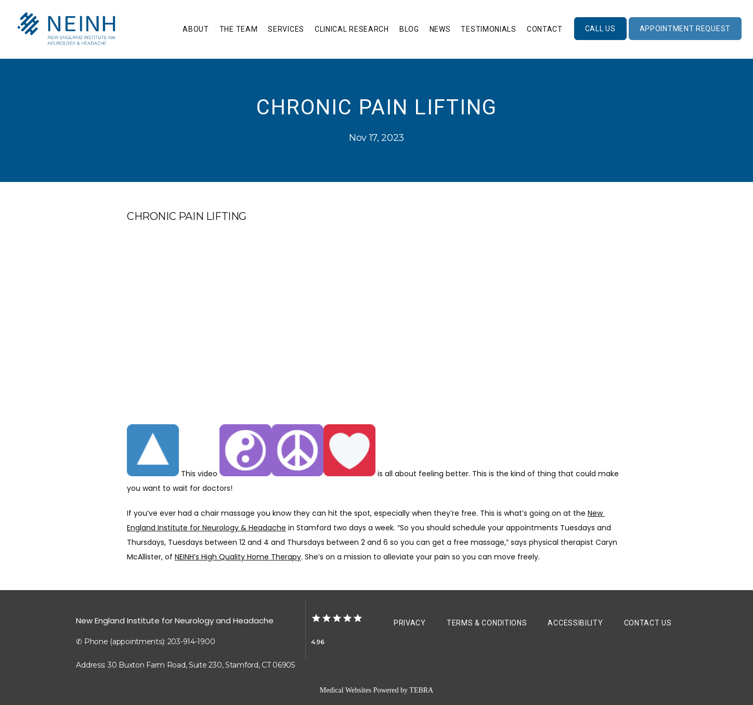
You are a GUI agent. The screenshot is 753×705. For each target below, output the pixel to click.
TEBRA (421, 690)
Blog (409, 29)
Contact (545, 29)
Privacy (410, 623)
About (196, 29)
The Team (238, 29)
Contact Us (648, 623)
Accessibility (575, 623)
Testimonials (488, 29)
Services (286, 29)
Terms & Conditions (487, 623)
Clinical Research (352, 29)
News (440, 29)
